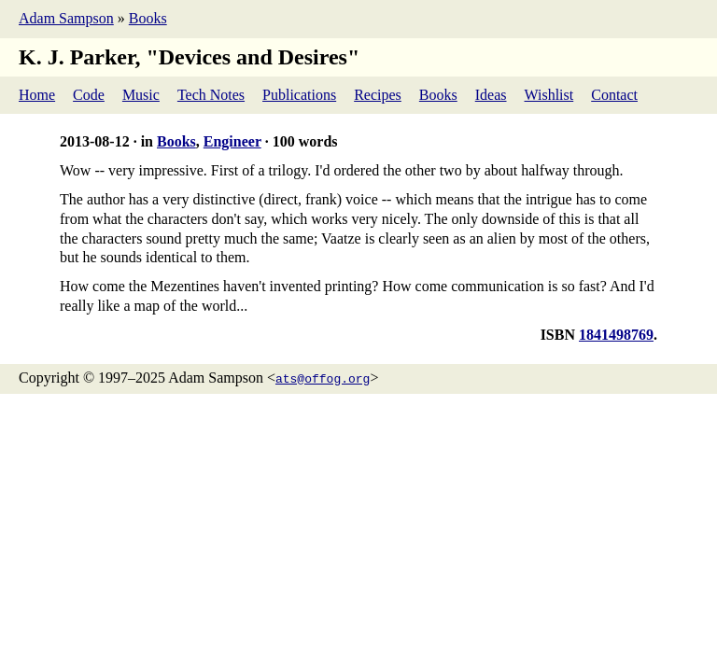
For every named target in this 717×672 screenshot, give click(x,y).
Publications (299, 95)
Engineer (232, 141)
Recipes (377, 95)
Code (89, 95)
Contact (614, 95)
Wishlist (549, 95)
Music (141, 95)
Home (37, 95)
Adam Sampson (66, 18)
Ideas (491, 95)
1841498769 (616, 335)
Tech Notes (211, 95)
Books (148, 18)
